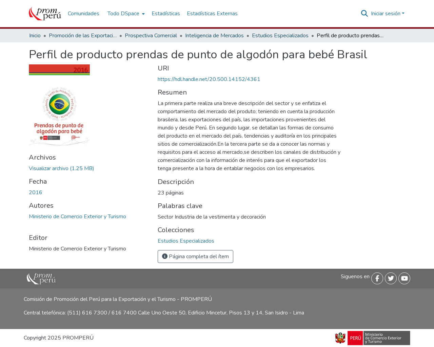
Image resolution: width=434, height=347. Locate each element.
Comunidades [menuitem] (83, 13)
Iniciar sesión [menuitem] (385, 13)
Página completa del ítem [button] (195, 256)
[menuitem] (125, 13)
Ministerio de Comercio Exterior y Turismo (77, 216)
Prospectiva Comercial (151, 35)
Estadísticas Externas (212, 13)
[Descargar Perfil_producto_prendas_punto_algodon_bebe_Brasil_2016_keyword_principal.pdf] (61, 168)
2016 (35, 192)
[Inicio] (45, 13)
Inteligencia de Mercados (214, 35)
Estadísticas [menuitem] (166, 13)
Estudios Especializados (280, 35)
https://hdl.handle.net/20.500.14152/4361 (209, 79)
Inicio (35, 35)
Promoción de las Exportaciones (83, 35)
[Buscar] (364, 13)
